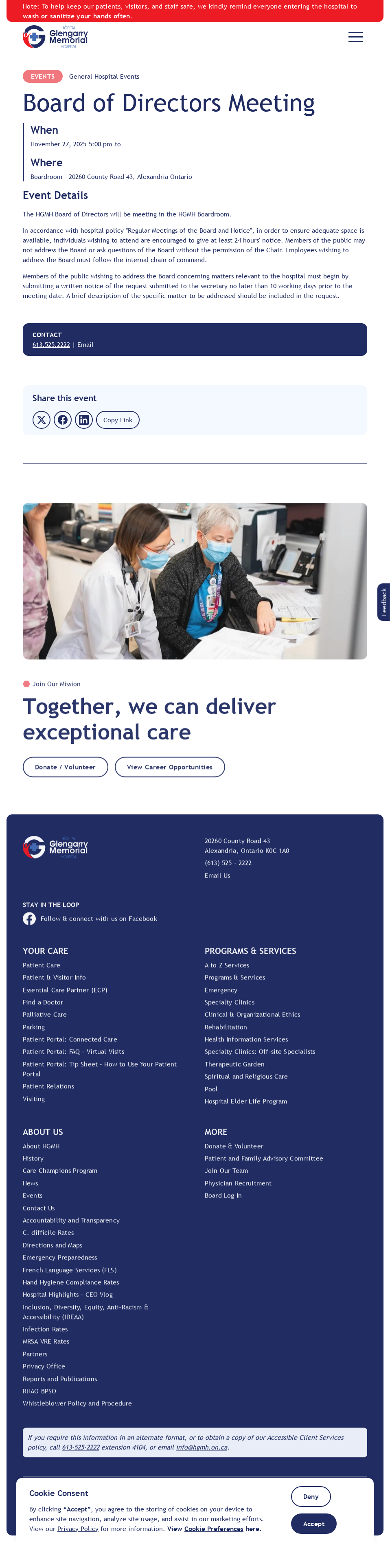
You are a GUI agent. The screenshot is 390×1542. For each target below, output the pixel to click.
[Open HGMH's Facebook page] (195, 924)
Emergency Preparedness (60, 1262)
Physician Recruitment (238, 1188)
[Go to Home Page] (55, 36)
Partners (35, 1359)
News (30, 1188)
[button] (383, 602)
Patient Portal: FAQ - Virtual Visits (73, 1056)
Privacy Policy (78, 1528)
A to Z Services (227, 970)
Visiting (34, 1103)
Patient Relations (48, 1091)
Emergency (221, 994)
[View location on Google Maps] (286, 851)
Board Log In (223, 1200)
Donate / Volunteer (65, 772)
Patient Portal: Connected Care (70, 1044)
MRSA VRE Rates (46, 1346)
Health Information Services (246, 1044)
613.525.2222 (51, 344)
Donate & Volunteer (234, 1151)
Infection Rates (45, 1334)
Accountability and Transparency (71, 1225)
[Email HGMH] (201, 1452)
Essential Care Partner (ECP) (65, 994)
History (33, 1163)
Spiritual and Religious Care (246, 1081)
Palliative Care (45, 1019)
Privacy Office (44, 1371)
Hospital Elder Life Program (246, 1106)
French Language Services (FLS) (70, 1275)
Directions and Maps (52, 1250)
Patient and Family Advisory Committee (264, 1163)
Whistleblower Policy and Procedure (77, 1408)
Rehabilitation (226, 1032)
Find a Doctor (43, 1007)
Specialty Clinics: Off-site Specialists (260, 1056)
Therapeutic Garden (235, 1069)
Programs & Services (235, 982)
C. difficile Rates (48, 1237)
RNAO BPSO (39, 1396)
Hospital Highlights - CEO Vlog (68, 1299)
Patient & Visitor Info (54, 982)
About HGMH (41, 1151)
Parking (34, 1032)
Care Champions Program (60, 1175)
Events (43, 76)
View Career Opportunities (170, 772)
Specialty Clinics (229, 1007)
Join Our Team (226, 1175)
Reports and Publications (60, 1383)
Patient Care (41, 970)
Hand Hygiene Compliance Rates (71, 1287)
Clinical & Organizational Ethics (252, 1019)
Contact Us (39, 1213)
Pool (211, 1094)
